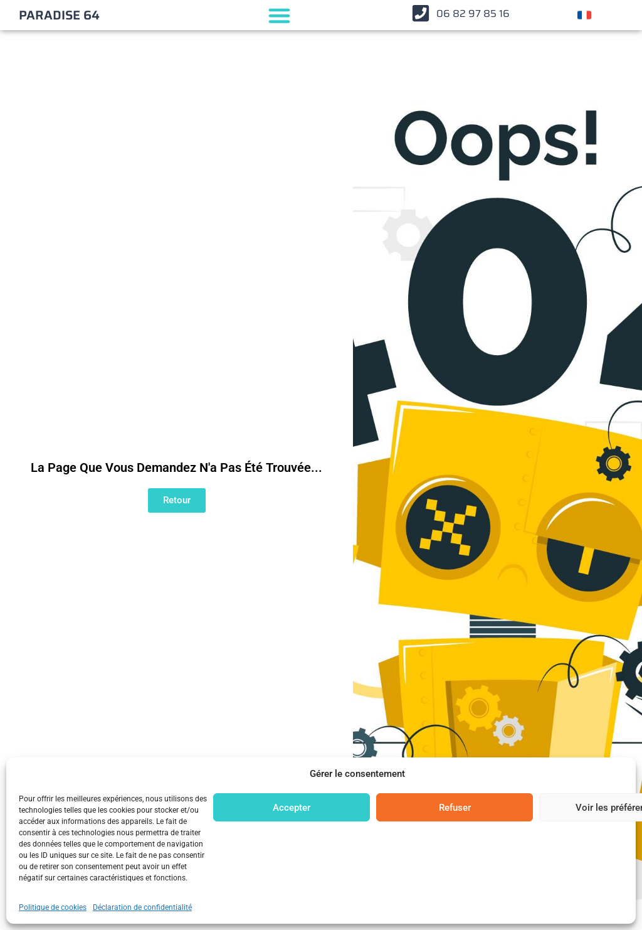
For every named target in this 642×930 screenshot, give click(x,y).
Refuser (455, 807)
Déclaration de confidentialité (142, 907)
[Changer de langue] (584, 15)
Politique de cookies (53, 907)
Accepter (291, 807)
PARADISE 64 (59, 15)
